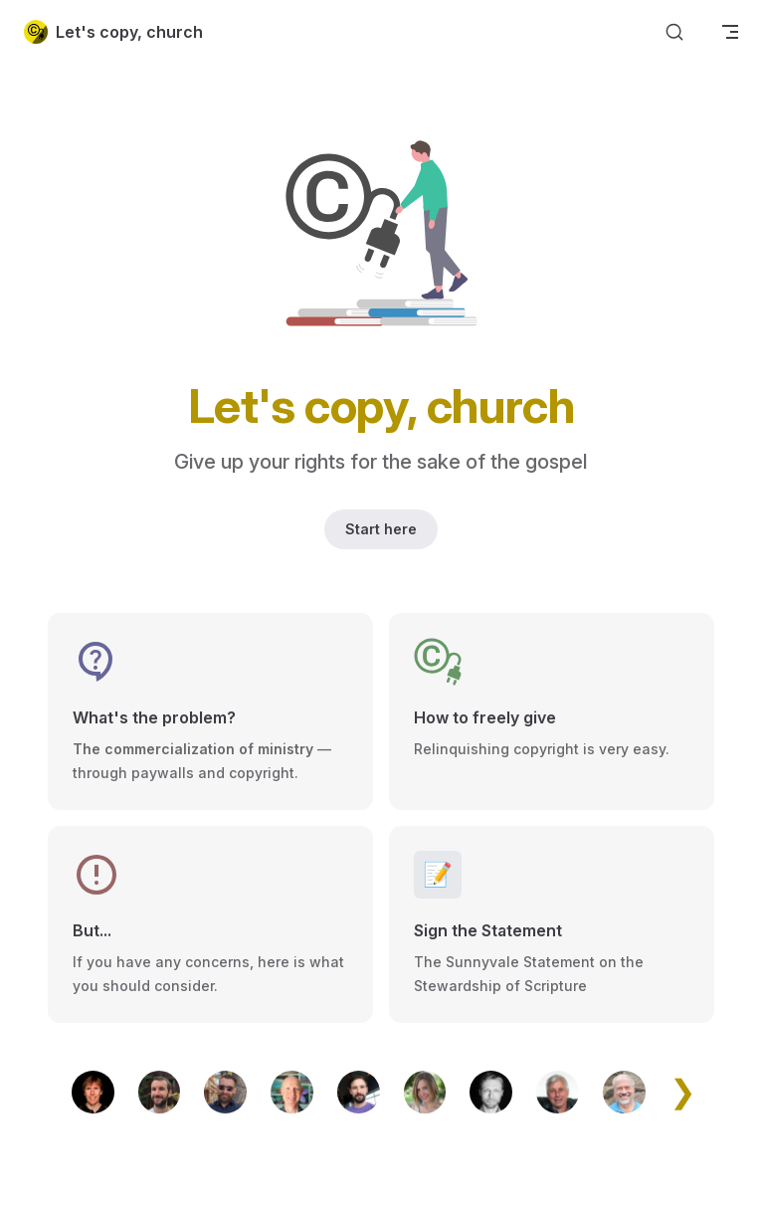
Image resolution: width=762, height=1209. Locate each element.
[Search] (674, 32)
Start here (381, 528)
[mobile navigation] (730, 32)
